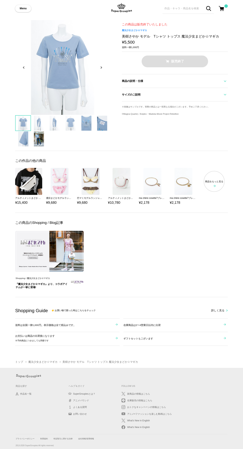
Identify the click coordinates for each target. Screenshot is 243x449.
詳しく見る (217, 310)
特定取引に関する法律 (63, 439)
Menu (23, 8)
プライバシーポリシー (25, 439)
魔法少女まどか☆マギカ (134, 30)
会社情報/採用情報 (86, 439)
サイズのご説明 (131, 94)
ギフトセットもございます (138, 338)
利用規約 (44, 439)
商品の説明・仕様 (132, 80)
